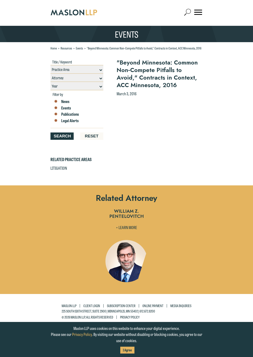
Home (53, 48)
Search (62, 136)
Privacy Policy (130, 316)
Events (79, 48)
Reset (91, 136)
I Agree (127, 350)
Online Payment (152, 305)
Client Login (91, 305)
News (61, 101)
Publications (66, 114)
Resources (66, 48)
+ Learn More (126, 227)
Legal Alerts (66, 120)
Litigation (58, 168)
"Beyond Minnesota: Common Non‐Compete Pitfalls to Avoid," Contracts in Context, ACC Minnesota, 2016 (144, 48)
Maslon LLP (69, 305)
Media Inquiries (180, 305)
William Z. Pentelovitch (126, 214)
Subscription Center (121, 305)
